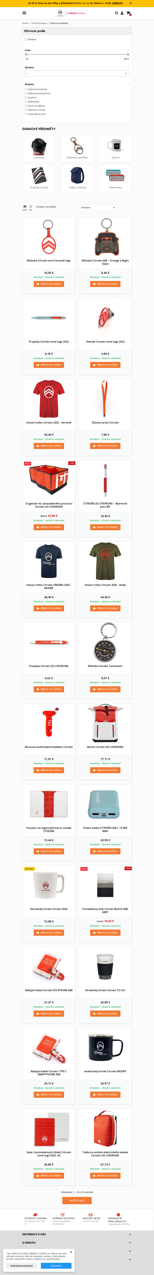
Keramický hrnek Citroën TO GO (105, 990)
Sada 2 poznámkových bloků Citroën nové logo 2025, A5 (49, 1154)
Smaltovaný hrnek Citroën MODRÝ (105, 1071)
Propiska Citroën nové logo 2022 (49, 341)
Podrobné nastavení (21, 1265)
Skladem (98, 207)
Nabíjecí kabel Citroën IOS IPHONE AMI (48, 990)
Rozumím (56, 1265)
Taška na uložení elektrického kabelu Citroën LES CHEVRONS (105, 1154)
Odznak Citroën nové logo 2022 (105, 341)
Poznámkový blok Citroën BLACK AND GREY (105, 910)
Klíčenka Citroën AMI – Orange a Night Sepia (105, 262)
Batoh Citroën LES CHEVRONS (105, 747)
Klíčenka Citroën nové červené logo (49, 260)
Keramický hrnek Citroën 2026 (48, 909)
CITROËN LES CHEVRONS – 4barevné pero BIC (105, 505)
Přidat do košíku (48, 284)
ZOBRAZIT (117, 3)
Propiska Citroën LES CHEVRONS (48, 666)
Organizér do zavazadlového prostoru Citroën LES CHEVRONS (48, 505)
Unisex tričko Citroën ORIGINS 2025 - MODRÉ (48, 586)
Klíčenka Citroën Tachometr (105, 666)
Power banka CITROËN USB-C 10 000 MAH (105, 829)
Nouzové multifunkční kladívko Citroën (49, 747)
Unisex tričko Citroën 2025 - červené (48, 422)
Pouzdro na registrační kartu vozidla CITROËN (48, 829)
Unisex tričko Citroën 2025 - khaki (105, 585)
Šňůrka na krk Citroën (105, 422)
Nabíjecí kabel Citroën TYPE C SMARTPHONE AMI (49, 1073)
